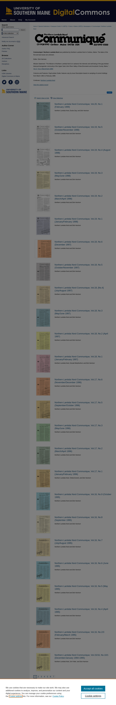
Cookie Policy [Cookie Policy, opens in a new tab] (58, 696)
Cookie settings (15, 696)
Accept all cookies (93, 688)
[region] (58, 692)
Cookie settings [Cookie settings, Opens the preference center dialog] (93, 696)
